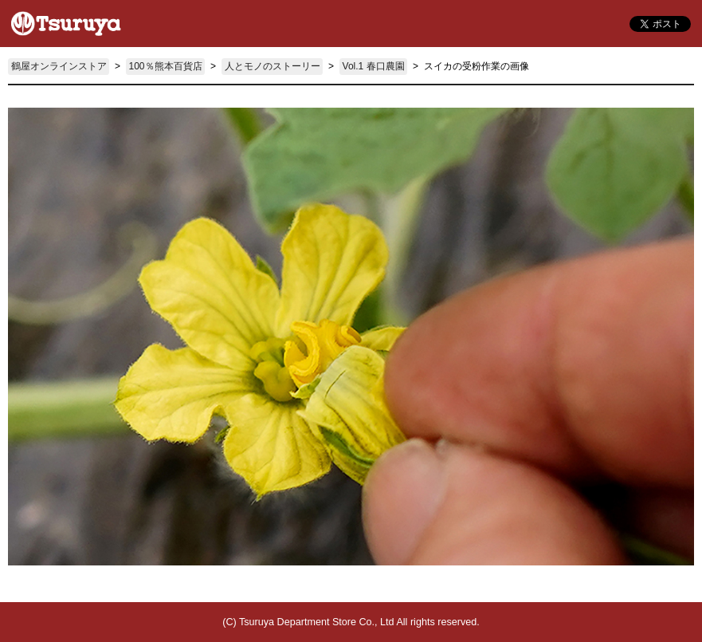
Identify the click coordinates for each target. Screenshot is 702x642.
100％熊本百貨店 (165, 66)
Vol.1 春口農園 (374, 66)
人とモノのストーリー (272, 66)
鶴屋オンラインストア (59, 66)
